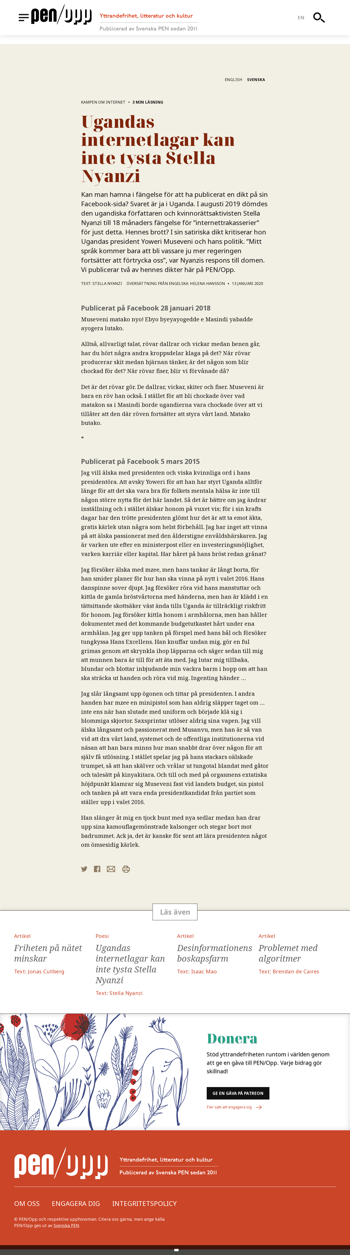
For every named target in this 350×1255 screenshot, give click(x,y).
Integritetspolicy (144, 1208)
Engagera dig (76, 1208)
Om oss (27, 1208)
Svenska (256, 79)
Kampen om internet (104, 102)
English (234, 79)
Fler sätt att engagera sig (238, 1113)
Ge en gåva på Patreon (254, 1097)
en (304, 22)
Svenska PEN (66, 1231)
